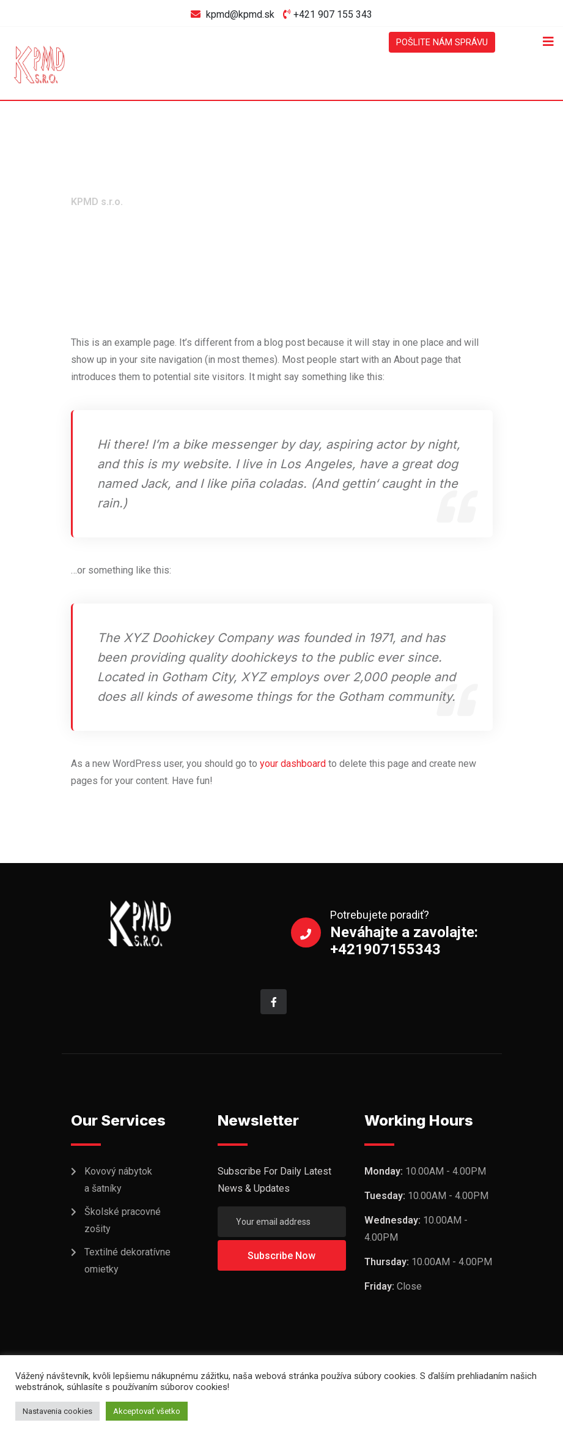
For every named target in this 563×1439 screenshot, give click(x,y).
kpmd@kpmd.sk (240, 14)
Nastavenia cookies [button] (57, 1411)
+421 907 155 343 (332, 14)
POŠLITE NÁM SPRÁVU (437, 42)
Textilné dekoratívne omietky (127, 1261)
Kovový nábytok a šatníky (118, 1180)
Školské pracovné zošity (122, 1220)
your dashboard (293, 763)
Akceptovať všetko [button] (146, 1411)
